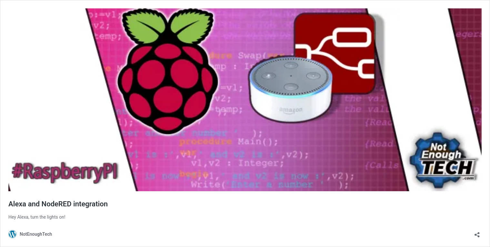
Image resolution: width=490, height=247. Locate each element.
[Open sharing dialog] (477, 233)
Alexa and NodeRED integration (58, 204)
